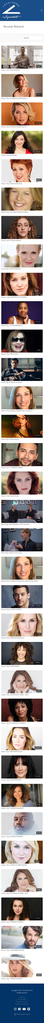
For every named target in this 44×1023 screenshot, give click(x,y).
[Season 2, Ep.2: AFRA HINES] (22, 666)
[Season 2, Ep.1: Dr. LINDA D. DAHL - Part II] (22, 695)
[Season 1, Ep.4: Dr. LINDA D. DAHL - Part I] (22, 893)
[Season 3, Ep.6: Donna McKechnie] (22, 184)
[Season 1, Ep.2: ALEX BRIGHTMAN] (22, 950)
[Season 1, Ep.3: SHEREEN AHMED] (22, 922)
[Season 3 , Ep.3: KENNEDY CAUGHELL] (22, 297)
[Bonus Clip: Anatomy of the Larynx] (22, 553)
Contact (22, 997)
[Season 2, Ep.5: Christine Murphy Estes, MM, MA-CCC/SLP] (22, 581)
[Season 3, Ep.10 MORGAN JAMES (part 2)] (22, 98)
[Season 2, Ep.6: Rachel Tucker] (22, 496)
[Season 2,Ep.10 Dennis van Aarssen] (22, 382)
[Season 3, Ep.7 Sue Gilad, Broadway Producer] (22, 212)
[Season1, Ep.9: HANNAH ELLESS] (22, 751)
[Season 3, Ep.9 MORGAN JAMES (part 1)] (22, 127)
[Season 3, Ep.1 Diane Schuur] (22, 354)
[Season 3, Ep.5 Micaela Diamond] (22, 240)
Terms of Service (22, 1004)
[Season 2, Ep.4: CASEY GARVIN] (22, 609)
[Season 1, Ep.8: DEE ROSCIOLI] (22, 780)
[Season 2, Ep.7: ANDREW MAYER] (22, 468)
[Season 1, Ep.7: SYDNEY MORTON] (22, 808)
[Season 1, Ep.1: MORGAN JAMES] (22, 979)
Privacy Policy (22, 1002)
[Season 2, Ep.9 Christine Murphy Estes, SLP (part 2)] (22, 411)
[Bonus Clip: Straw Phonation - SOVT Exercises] (22, 524)
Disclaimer (22, 999)
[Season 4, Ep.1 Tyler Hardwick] (22, 70)
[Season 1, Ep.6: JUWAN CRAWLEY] (22, 837)
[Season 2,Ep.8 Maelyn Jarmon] (22, 439)
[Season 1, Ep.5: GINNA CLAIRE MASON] (22, 865)
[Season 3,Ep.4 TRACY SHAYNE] (22, 269)
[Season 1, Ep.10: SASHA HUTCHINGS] (22, 723)
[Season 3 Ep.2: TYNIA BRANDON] (22, 325)
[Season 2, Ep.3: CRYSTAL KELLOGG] (22, 638)
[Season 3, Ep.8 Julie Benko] (22, 155)
